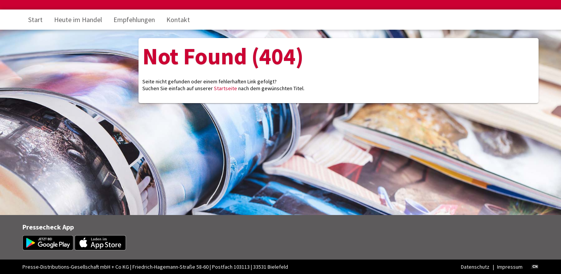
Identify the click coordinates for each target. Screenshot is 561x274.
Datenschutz (475, 266)
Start (35, 19)
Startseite (225, 88)
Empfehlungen (134, 19)
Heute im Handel (78, 19)
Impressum (510, 266)
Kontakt (178, 19)
